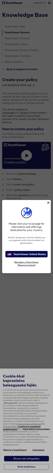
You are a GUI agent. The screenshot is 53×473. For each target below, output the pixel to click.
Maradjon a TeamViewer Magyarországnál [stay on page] (26, 264)
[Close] (48, 202)
